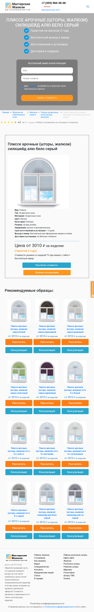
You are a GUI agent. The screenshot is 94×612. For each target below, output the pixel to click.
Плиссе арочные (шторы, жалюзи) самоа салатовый (18, 390)
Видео (37, 564)
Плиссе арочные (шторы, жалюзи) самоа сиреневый (47, 390)
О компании (39, 558)
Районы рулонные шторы (75, 555)
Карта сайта (69, 558)
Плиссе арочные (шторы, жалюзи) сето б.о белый (75, 390)
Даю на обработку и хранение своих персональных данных (45, 87)
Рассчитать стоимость (46, 265)
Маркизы (68, 570)
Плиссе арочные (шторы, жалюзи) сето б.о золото (19, 451)
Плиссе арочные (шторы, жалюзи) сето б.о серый (19, 513)
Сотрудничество (41, 567)
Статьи (37, 575)
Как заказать (40, 561)
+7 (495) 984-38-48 (53, 3)
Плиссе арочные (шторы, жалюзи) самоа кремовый (75, 329)
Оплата (67, 578)
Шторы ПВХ (69, 575)
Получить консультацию (47, 272)
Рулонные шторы (72, 564)
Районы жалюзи (41, 555)
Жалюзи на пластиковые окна (18, 114)
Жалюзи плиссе (33, 113)
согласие (33, 86)
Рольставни (69, 572)
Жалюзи (67, 561)
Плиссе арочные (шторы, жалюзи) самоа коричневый (47, 329)
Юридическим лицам (44, 572)
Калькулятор (92, 289)
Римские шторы (71, 567)
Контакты (38, 570)
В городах (38, 578)
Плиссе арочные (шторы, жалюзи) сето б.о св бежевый (75, 451)
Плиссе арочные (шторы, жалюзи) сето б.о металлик (47, 451)
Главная (5, 112)
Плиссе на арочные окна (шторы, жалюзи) (49, 114)
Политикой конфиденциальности (59, 607)
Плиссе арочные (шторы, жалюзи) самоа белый (18, 329)
